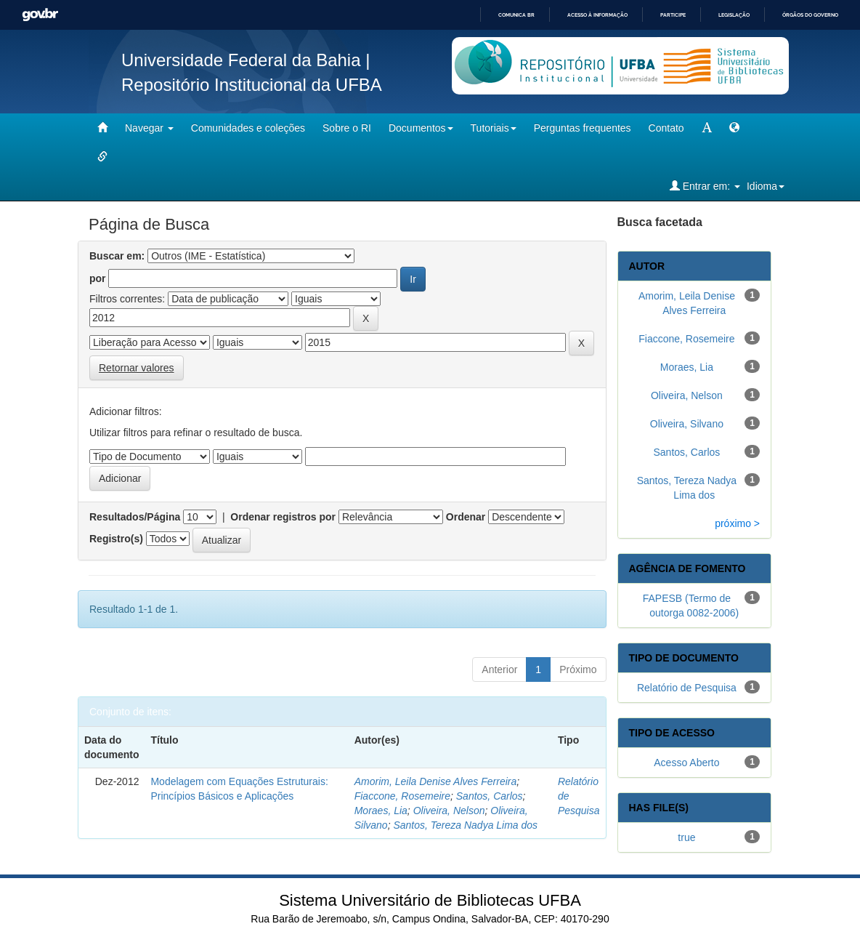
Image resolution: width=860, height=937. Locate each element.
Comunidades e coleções (248, 128)
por (97, 278)
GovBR (40, 15)
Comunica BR (516, 15)
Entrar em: (705, 186)
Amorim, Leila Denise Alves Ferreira (435, 781)
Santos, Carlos (489, 796)
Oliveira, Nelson (449, 810)
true (686, 837)
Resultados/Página (134, 517)
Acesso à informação (597, 15)
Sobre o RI (346, 128)
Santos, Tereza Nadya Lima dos (465, 825)
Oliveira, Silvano (686, 424)
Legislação (734, 15)
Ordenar (465, 517)
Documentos (421, 128)
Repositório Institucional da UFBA (251, 84)
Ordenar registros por (283, 517)
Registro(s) (116, 538)
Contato (666, 128)
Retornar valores (136, 368)
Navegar (149, 128)
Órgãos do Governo (810, 15)
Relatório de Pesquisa (687, 687)
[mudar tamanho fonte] (707, 127)
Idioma (765, 186)
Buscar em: (117, 256)
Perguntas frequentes (582, 128)
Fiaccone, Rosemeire (402, 796)
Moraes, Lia (380, 810)
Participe (673, 15)
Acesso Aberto (686, 762)
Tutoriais (493, 128)
